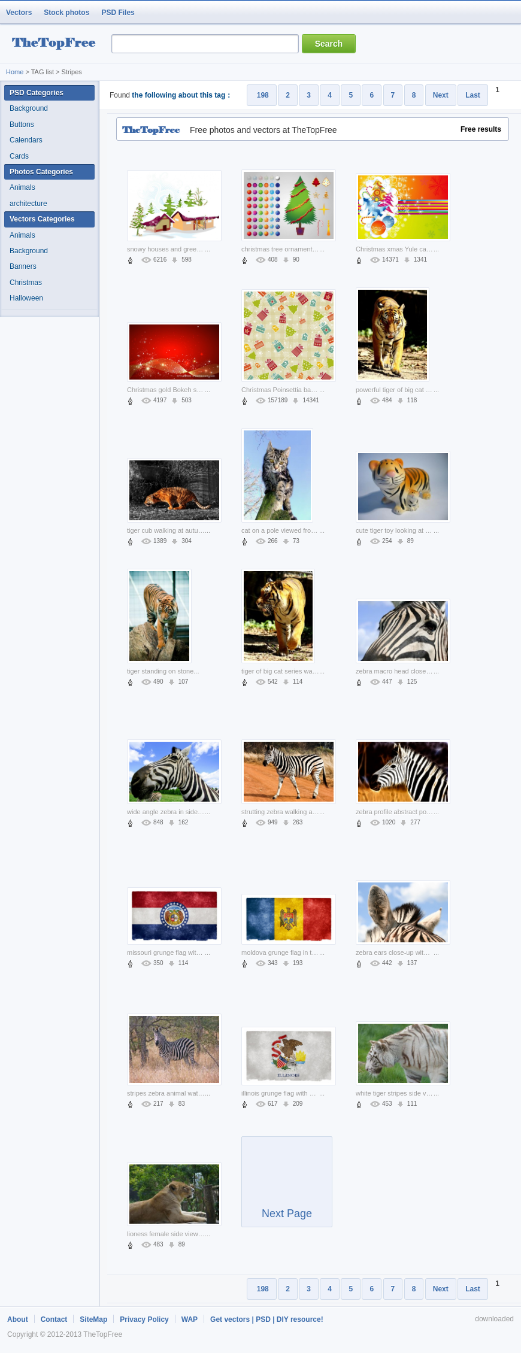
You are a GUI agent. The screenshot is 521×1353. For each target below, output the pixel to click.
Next (441, 95)
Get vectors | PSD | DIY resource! (266, 1319)
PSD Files (117, 12)
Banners (23, 266)
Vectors (19, 12)
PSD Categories (36, 93)
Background (29, 108)
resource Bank (57, 44)
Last (472, 95)
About (17, 1319)
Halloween (26, 298)
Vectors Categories (42, 219)
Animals (22, 187)
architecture (28, 203)
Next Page (287, 1187)
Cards (19, 156)
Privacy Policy (144, 1319)
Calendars (26, 140)
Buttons (22, 124)
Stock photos (66, 12)
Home (14, 71)
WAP (189, 1319)
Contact (54, 1319)
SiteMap (93, 1319)
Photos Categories (41, 172)
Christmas (26, 282)
